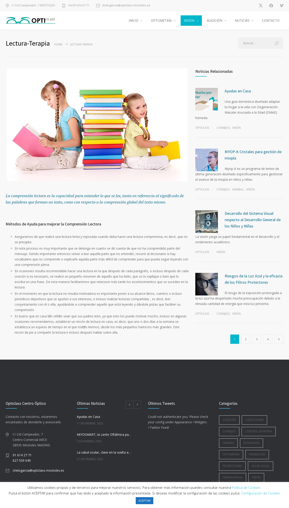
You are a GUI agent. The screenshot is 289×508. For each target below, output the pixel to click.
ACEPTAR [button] (144, 501)
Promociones (232, 466)
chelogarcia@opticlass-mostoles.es (126, 5)
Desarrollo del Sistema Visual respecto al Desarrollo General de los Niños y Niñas (253, 220)
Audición (229, 420)
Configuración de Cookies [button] (260, 493)
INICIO (133, 20)
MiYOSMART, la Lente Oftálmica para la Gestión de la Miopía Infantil (104, 434)
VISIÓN (189, 20)
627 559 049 (22, 460)
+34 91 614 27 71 (78, 5)
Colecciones (254, 420)
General (238, 189)
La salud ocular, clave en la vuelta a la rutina (104, 452)
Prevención (257, 454)
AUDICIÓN (214, 20)
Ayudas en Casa (238, 91)
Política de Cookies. (246, 487)
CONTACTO (271, 20)
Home (58, 44)
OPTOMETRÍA (161, 20)
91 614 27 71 (22, 455)
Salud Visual (261, 466)
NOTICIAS (242, 20)
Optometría (231, 454)
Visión (236, 128)
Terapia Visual (232, 477)
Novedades (251, 443)
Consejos (223, 128)
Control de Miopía (258, 431)
